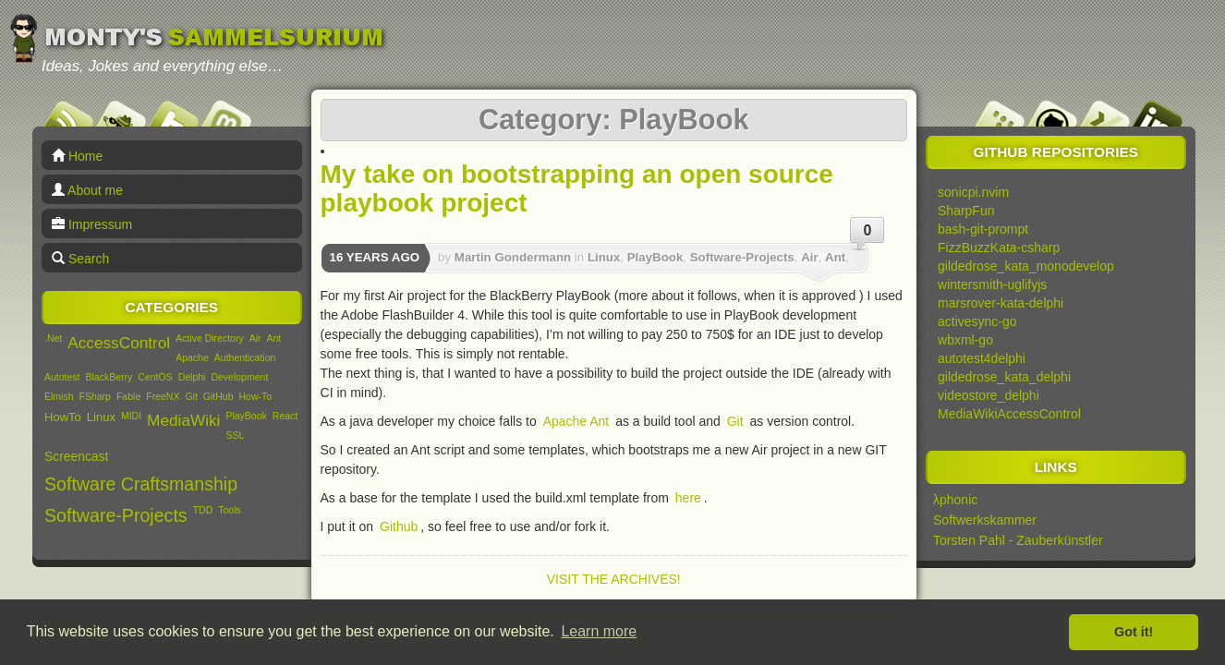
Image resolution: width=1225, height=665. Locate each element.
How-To (256, 396)
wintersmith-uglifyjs (992, 284)
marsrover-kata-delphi (1000, 303)
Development (239, 376)
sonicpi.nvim (973, 192)
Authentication (245, 357)
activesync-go (977, 321)
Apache (192, 357)
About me (87, 190)
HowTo (62, 417)
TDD (203, 509)
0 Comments (867, 237)
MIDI (131, 415)
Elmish (59, 396)
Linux (101, 417)
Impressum (92, 224)
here (688, 497)
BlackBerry (109, 376)
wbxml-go (965, 339)
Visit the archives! (614, 579)
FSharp (95, 396)
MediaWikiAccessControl (1009, 413)
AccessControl (118, 342)
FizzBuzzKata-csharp (999, 247)
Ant (274, 338)
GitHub (218, 396)
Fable (128, 396)
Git (191, 396)
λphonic (955, 499)
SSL (234, 435)
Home (77, 156)
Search (80, 258)
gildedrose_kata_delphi (1004, 376)
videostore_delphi (988, 395)
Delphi (192, 376)
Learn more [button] (599, 631)
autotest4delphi (981, 358)
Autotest (62, 376)
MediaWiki (183, 420)
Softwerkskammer (985, 520)
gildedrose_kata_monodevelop (1026, 266)
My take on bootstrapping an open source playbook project (577, 188)
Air (255, 338)
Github (399, 526)
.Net (53, 338)
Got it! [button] (1133, 631)
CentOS (155, 376)
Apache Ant (576, 421)
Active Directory (210, 338)
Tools (229, 509)
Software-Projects (116, 515)
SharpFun (966, 210)
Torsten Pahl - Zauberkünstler (1018, 540)
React (285, 415)
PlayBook (245, 415)
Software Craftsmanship (140, 484)
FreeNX (162, 396)
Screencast (76, 456)
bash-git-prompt (983, 229)
